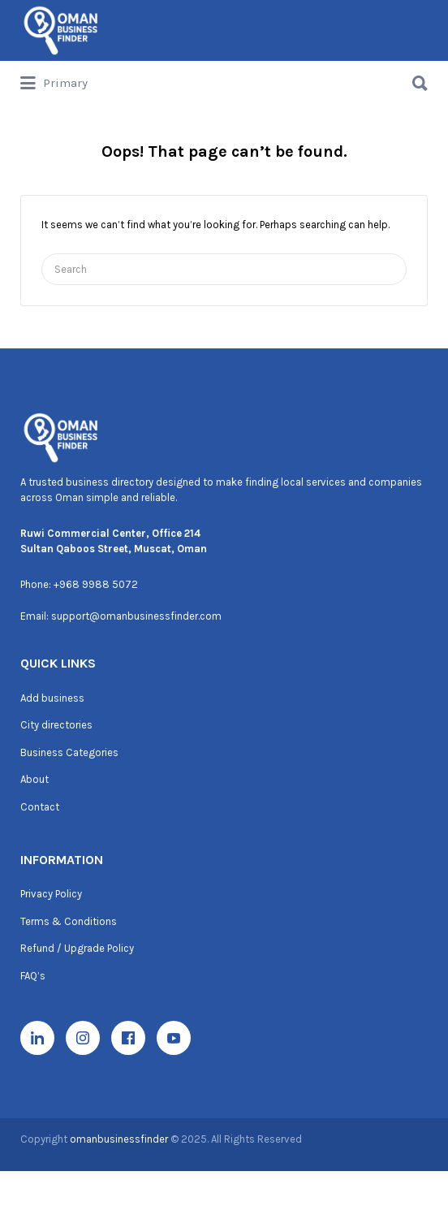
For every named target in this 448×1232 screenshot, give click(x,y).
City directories (56, 725)
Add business (52, 698)
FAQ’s (32, 976)
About (34, 779)
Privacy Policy (51, 894)
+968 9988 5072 (96, 584)
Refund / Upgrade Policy (77, 948)
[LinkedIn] (37, 1038)
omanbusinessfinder (120, 1139)
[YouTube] (174, 1038)
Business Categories (69, 752)
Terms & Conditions (68, 921)
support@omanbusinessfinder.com (136, 616)
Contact (39, 807)
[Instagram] (83, 1038)
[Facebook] (128, 1038)
